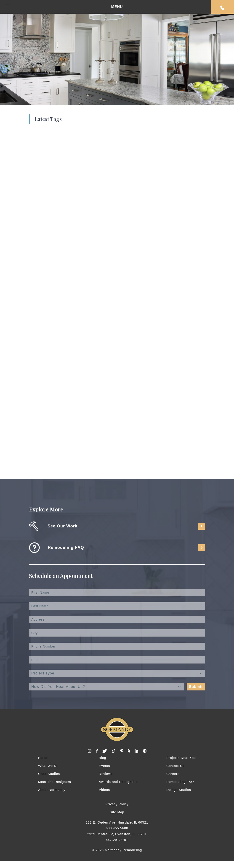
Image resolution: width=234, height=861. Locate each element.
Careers (172, 774)
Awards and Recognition (119, 782)
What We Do (48, 766)
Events (104, 766)
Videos (104, 790)
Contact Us (175, 766)
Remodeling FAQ (180, 782)
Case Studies (49, 774)
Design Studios (178, 790)
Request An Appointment (222, 7)
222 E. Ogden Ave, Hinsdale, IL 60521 (117, 822)
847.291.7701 (117, 840)
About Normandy (51, 790)
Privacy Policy (116, 804)
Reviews (106, 774)
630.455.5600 (117, 828)
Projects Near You (181, 758)
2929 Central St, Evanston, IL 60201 (117, 834)
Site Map (117, 812)
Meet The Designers (54, 782)
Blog (102, 758)
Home (43, 758)
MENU (64, 7)
